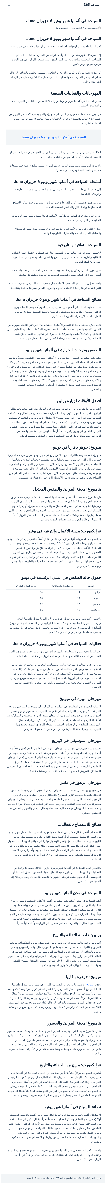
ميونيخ (88, 984)
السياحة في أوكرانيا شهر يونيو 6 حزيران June (52, 137)
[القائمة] (8, 5)
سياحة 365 (90, 5)
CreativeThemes (33, 1178)
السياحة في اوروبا (61, 28)
